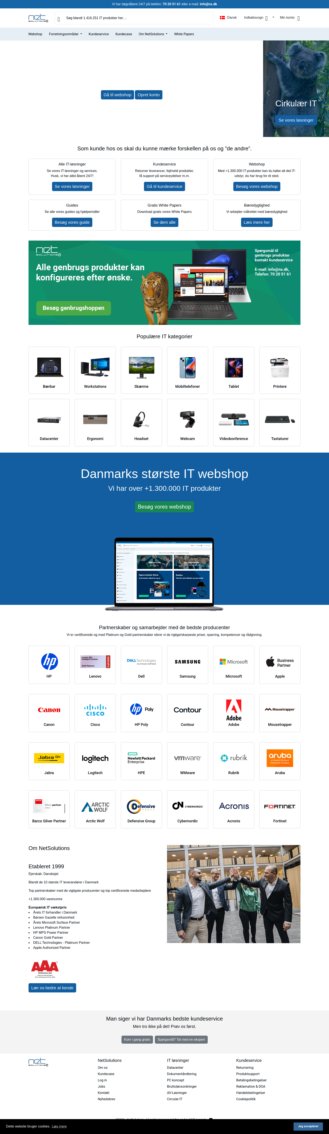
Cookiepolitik (246, 1099)
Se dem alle (164, 222)
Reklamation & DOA (250, 1086)
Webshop (35, 34)
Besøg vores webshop (257, 186)
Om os (102, 1068)
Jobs (101, 1086)
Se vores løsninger (296, 120)
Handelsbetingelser (250, 1093)
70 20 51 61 (172, 4)
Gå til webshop (117, 94)
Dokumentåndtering (182, 1074)
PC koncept (175, 1080)
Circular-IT (174, 1099)
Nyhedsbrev (106, 1099)
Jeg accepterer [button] (308, 1126)
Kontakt (103, 1093)
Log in (102, 1080)
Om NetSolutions (152, 34)
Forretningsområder (64, 34)
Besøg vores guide (72, 222)
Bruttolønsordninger (182, 1086)
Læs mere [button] (59, 1126)
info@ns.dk (208, 4)
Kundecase (123, 34)
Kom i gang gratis (137, 1039)
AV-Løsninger (177, 1093)
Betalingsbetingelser (251, 1080)
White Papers (184, 34)
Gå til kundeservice (164, 186)
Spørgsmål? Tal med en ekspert (181, 1039)
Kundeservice (99, 34)
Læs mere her (257, 222)
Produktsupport (248, 1074)
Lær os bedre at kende (52, 988)
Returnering (244, 1068)
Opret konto (149, 94)
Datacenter (175, 1068)
